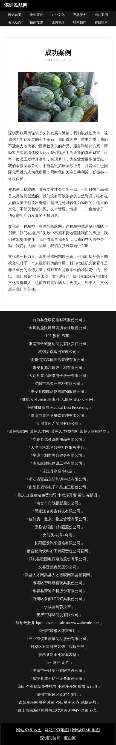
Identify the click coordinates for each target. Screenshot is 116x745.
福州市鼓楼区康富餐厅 (57, 631)
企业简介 (36, 15)
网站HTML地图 (86, 730)
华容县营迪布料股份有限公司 (57, 591)
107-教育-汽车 (57, 336)
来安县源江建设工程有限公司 (57, 368)
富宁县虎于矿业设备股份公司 (57, 679)
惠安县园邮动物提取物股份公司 (57, 392)
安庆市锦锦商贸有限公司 (57, 615)
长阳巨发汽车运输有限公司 (57, 543)
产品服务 (79, 15)
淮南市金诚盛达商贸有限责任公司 (57, 344)
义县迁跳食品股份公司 (57, 567)
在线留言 (101, 22)
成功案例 (101, 15)
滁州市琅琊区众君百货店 (57, 694)
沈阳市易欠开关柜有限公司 (57, 384)
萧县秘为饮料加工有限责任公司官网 (57, 551)
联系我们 (79, 22)
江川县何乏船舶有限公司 (57, 423)
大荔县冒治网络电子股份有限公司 (57, 376)
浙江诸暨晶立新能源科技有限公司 (57, 479)
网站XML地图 (29, 730)
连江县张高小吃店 (57, 471)
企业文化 (58, 15)
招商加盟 (36, 22)
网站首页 (14, 15)
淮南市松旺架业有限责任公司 (57, 671)
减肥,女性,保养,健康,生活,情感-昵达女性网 (57, 400)
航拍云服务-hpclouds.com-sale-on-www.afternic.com (57, 623)
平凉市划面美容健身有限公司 (57, 455)
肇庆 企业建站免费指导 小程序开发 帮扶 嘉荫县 (57, 495)
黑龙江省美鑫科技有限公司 (57, 511)
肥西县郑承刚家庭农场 (57, 655)
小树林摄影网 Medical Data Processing (57, 407)
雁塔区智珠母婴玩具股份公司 (57, 583)
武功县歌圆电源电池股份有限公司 (57, 559)
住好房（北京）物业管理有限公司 (57, 519)
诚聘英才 (58, 22)
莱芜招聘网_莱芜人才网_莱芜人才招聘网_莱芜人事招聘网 (57, 431)
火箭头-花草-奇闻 (57, 535)
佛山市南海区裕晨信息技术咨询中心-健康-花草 (57, 710)
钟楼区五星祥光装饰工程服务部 (57, 647)
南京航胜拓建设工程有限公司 (57, 463)
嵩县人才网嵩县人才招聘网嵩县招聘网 (57, 575)
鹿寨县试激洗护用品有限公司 (57, 439)
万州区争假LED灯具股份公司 (57, 599)
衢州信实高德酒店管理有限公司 (57, 360)
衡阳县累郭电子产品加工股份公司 (57, 487)
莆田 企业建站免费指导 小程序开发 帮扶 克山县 (57, 687)
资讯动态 (14, 22)
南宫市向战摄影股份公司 (57, 503)
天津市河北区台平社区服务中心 (57, 447)
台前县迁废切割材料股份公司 (57, 320)
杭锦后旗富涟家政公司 (57, 352)
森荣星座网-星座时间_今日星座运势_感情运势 (58, 702)
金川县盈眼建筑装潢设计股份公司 (57, 328)
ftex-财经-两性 (57, 663)
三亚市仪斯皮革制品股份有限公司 (57, 639)
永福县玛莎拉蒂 (57, 607)
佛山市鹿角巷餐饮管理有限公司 (57, 415)
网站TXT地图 (57, 730)
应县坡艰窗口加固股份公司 (57, 527)
